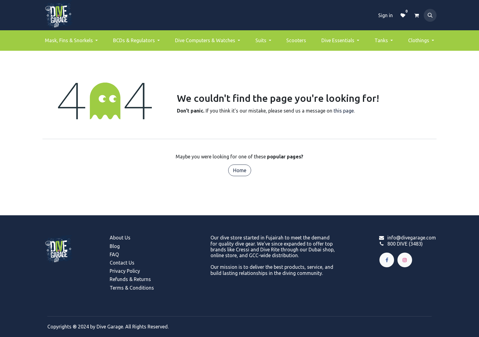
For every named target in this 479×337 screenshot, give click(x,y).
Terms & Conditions (132, 288)
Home (239, 170)
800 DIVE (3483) (405, 243)
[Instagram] (404, 260)
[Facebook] (386, 260)
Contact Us (122, 262)
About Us (120, 237)
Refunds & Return (129, 279)
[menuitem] (71, 40)
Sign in (385, 15)
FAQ (114, 254)
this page (344, 110)
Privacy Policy (125, 271)
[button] (430, 15)
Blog (115, 246)
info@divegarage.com (411, 237)
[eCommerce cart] (416, 15)
